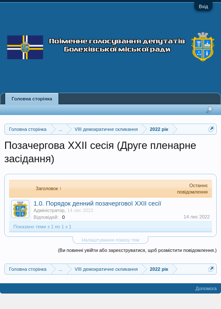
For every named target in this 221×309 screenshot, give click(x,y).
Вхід (203, 6)
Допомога (206, 288)
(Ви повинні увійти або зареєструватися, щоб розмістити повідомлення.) (137, 250)
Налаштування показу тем (110, 239)
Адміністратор (49, 210)
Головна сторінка (32, 98)
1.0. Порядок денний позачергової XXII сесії (97, 203)
